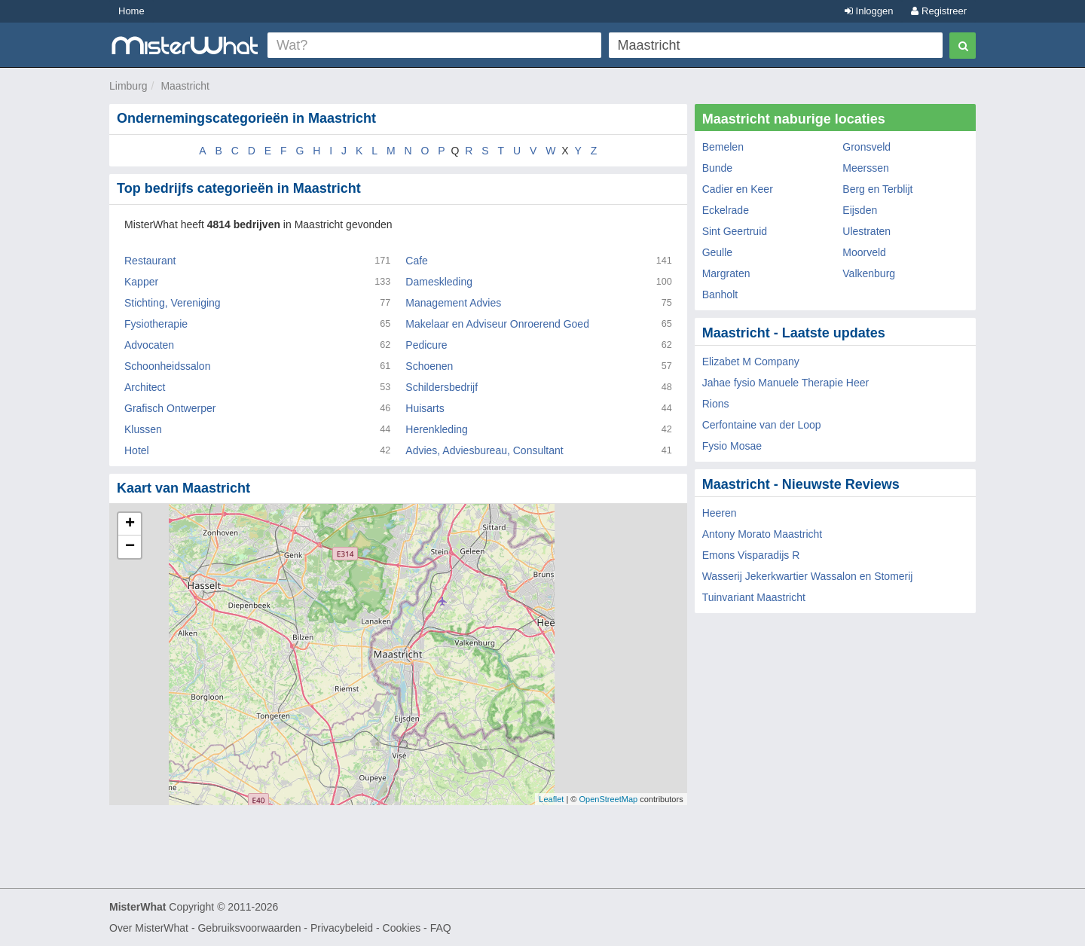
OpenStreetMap (608, 799)
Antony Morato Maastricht (762, 534)
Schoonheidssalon (167, 366)
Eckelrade (725, 210)
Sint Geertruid (734, 231)
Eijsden (859, 210)
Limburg (128, 86)
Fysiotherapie (156, 324)
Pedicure (426, 345)
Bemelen (723, 147)
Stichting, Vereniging (172, 303)
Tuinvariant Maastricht (753, 597)
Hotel (136, 450)
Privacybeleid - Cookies (365, 928)
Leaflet (551, 799)
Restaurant (150, 261)
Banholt (720, 294)
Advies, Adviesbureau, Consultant (484, 450)
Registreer (939, 11)
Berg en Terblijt (877, 189)
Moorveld (864, 252)
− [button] (130, 547)
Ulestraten (866, 231)
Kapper (141, 282)
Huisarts (424, 408)
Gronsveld (866, 147)
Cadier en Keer (737, 189)
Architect (144, 387)
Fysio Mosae (732, 446)
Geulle (717, 252)
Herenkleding (436, 429)
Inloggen (869, 11)
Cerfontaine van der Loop (761, 425)
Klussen (143, 429)
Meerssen (865, 168)
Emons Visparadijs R (751, 555)
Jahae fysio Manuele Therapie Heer (786, 383)
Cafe (416, 261)
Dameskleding (438, 282)
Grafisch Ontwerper (169, 408)
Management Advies (453, 303)
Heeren (719, 513)
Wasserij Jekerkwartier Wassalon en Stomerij (807, 576)
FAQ (440, 928)
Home (131, 11)
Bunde (717, 168)
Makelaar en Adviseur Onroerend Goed (497, 324)
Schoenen (429, 366)
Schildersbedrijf (441, 387)
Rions (715, 404)
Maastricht (184, 86)
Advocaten (149, 345)
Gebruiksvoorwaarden (249, 928)
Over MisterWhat (148, 928)
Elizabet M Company (750, 362)
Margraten (726, 273)
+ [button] (130, 524)
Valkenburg (868, 273)
